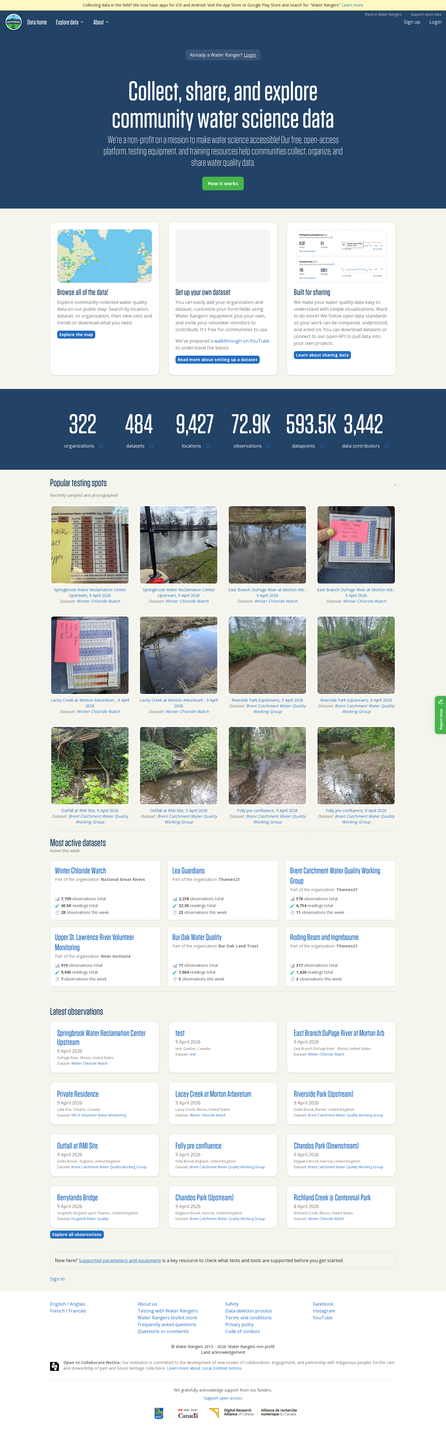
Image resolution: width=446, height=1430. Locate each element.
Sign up (412, 22)
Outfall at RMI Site (77, 1145)
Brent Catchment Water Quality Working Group (276, 708)
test (180, 1033)
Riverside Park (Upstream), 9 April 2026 (267, 700)
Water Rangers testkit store (167, 1317)
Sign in (57, 1279)
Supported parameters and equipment (120, 1260)
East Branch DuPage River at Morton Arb (339, 1033)
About (101, 22)
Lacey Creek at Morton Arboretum (213, 1094)
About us (147, 1304)
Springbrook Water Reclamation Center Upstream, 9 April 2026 (90, 592)
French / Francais (68, 1311)
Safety (232, 1304)
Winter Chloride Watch (98, 601)
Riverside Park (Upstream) (323, 1094)
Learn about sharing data (322, 355)
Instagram (324, 1311)
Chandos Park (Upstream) (204, 1197)
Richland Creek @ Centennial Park (332, 1197)
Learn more (352, 5)
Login (435, 22)
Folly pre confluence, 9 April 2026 (267, 810)
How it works (223, 183)
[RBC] (159, 1413)
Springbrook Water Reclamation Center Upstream (101, 1037)
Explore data (70, 22)
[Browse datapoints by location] (307, 423)
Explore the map (76, 334)
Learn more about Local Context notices (204, 1368)
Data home (37, 22)
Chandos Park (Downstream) (326, 1145)
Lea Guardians (188, 870)
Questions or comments (163, 1331)
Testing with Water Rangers (168, 1311)
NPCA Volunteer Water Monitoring (98, 1115)
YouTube (323, 1317)
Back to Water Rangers (383, 14)
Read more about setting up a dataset (217, 359)
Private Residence (78, 1094)
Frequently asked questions (167, 1324)
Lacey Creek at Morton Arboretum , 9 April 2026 (90, 702)
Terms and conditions (248, 1317)
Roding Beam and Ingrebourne (324, 937)
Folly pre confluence (198, 1145)
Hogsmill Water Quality (89, 1218)
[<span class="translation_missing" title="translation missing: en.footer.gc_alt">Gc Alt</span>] (188, 1413)
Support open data (426, 14)
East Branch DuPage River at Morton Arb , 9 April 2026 (267, 592)
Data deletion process (248, 1311)
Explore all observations (77, 1234)
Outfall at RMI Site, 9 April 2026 (90, 810)
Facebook (323, 1304)
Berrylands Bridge (77, 1197)
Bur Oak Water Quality (197, 937)
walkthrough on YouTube (241, 341)
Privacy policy (239, 1324)
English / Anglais (67, 1304)
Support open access (223, 1398)
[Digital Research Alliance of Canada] (252, 1413)
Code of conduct (242, 1331)
